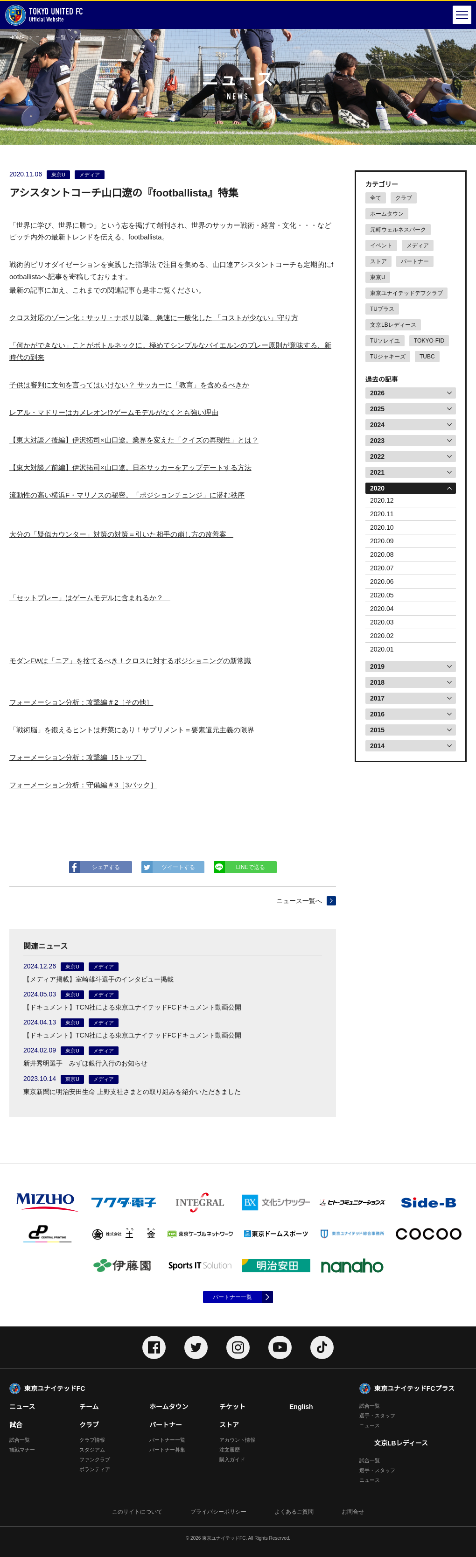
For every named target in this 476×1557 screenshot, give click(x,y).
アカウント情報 (237, 1440)
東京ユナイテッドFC (54, 1388)
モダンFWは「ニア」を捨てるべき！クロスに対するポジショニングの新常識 (130, 661)
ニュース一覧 (50, 37)
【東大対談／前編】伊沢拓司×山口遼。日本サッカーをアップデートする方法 (130, 467)
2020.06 (382, 581)
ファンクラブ (94, 1459)
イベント (381, 245)
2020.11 (382, 514)
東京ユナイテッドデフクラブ (406, 293)
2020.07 (382, 568)
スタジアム (92, 1449)
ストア (378, 261)
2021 (377, 472)
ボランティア (94, 1469)
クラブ (403, 198)
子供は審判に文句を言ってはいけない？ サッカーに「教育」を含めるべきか (129, 385)
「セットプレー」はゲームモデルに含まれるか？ (89, 598)
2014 (377, 746)
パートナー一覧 (232, 1297)
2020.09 (382, 541)
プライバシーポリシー (218, 1511)
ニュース (22, 1406)
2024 (377, 424)
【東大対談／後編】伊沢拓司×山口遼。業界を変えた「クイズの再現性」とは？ (134, 440)
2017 (377, 698)
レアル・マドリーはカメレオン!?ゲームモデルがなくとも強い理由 (113, 412)
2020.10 (382, 527)
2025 (377, 409)
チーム (89, 1406)
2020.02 (382, 635)
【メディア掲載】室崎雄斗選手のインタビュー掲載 (98, 979)
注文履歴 (229, 1449)
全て (375, 198)
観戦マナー (22, 1449)
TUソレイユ (385, 340)
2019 (377, 666)
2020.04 (382, 608)
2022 (377, 456)
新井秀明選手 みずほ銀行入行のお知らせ (85, 1063)
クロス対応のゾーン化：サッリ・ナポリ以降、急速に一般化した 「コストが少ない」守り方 (153, 318)
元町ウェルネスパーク (398, 229)
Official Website (44, 15)
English (301, 1406)
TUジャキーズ (388, 356)
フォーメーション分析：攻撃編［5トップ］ (77, 757)
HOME (17, 37)
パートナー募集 (167, 1449)
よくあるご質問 (294, 1511)
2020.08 (382, 554)
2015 (377, 730)
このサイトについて (137, 1511)
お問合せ (353, 1511)
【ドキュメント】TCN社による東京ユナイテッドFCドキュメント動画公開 (132, 1007)
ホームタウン (387, 213)
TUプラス (382, 309)
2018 (377, 682)
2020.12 (382, 500)
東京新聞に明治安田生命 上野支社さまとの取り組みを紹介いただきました (132, 1091)
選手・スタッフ (377, 1415)
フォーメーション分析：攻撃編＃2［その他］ (81, 702)
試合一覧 (19, 1440)
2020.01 (382, 649)
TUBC (427, 356)
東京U (377, 277)
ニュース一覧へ (299, 901)
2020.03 (382, 622)
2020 (377, 488)
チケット (232, 1406)
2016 (377, 714)
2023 (377, 440)
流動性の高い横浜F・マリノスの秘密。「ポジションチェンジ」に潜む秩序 (127, 495)
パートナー (415, 261)
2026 (377, 393)
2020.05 (382, 595)
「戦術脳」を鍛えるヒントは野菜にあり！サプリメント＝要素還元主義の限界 (131, 730)
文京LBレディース (393, 325)
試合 (15, 1425)
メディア (417, 245)
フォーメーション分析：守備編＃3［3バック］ (83, 785)
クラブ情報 (92, 1440)
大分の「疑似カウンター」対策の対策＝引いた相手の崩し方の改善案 (121, 534)
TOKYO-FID (429, 340)
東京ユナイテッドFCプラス (414, 1388)
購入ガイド (232, 1459)
